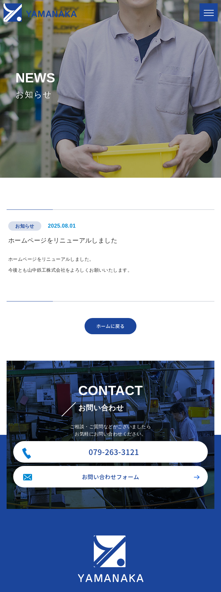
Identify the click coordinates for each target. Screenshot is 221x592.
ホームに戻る (110, 326)
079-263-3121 (114, 451)
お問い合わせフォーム (110, 477)
